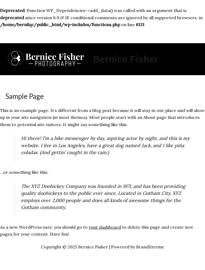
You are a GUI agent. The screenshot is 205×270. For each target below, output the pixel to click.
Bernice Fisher (125, 59)
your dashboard (105, 227)
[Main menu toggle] (102, 35)
